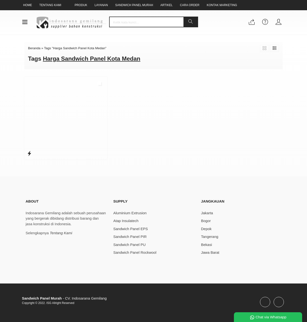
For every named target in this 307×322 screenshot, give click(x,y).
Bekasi (206, 245)
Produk (81, 5)
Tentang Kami (50, 5)
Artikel (166, 5)
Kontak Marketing (222, 5)
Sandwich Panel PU (129, 245)
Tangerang (209, 236)
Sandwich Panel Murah (134, 5)
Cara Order (190, 5)
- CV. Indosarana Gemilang (64, 298)
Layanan (101, 5)
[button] (190, 22)
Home (27, 5)
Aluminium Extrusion (130, 213)
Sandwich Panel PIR (130, 236)
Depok (206, 229)
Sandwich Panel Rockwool (134, 252)
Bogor (206, 221)
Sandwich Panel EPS (130, 229)
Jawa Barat (210, 252)
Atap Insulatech (125, 221)
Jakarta (207, 213)
